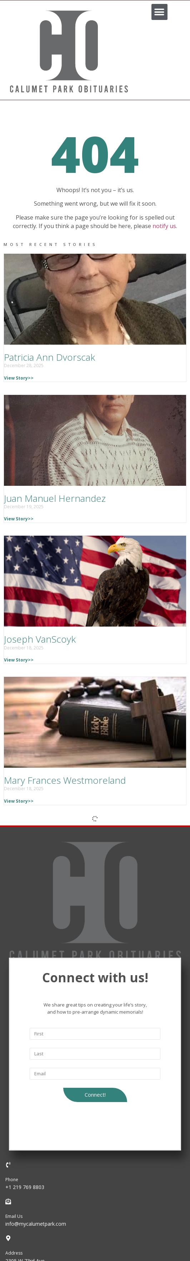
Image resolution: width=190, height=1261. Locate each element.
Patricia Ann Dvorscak (49, 357)
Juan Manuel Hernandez (55, 498)
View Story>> (19, 378)
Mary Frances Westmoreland (65, 780)
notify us (164, 226)
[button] (159, 12)
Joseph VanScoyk (40, 639)
